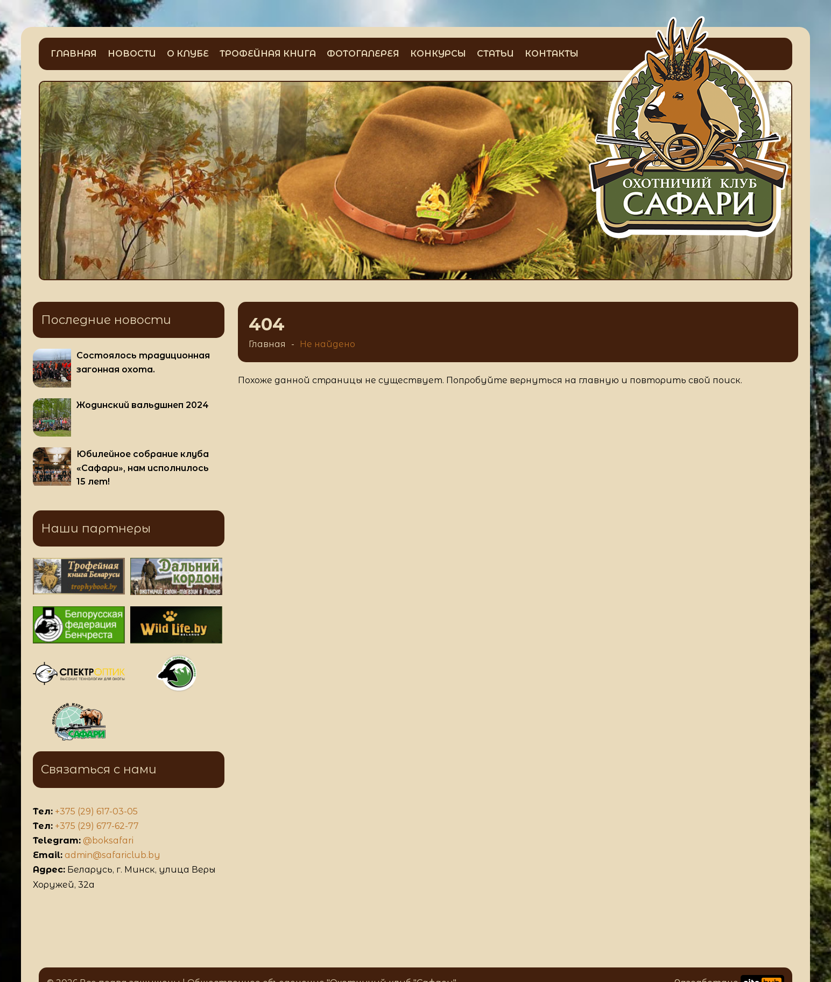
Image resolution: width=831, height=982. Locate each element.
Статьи (495, 54)
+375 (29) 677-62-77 (97, 826)
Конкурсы (438, 54)
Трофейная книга (268, 54)
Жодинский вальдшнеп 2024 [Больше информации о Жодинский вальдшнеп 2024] (142, 405)
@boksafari (108, 840)
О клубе (188, 54)
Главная (74, 54)
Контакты (552, 54)
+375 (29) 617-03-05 (96, 811)
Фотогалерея (363, 54)
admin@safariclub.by (112, 855)
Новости (132, 54)
